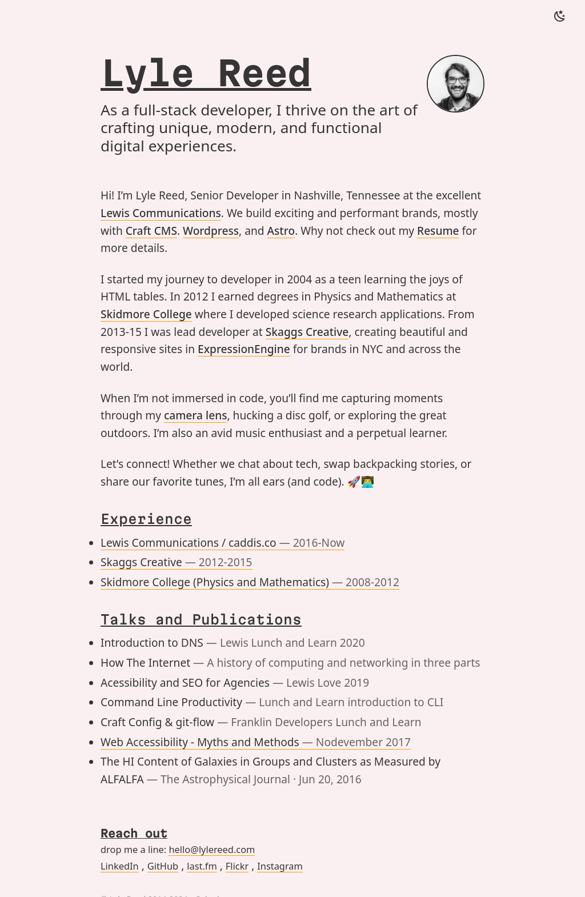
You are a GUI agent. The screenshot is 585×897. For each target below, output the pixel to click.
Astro (281, 230)
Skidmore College (146, 314)
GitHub (162, 865)
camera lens (195, 415)
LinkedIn (120, 865)
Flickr (237, 865)
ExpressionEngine (244, 349)
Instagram (280, 865)
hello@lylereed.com (212, 849)
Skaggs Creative (307, 332)
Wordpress (211, 230)
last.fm (202, 865)
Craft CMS (151, 230)
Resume (438, 230)
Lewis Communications (161, 213)
